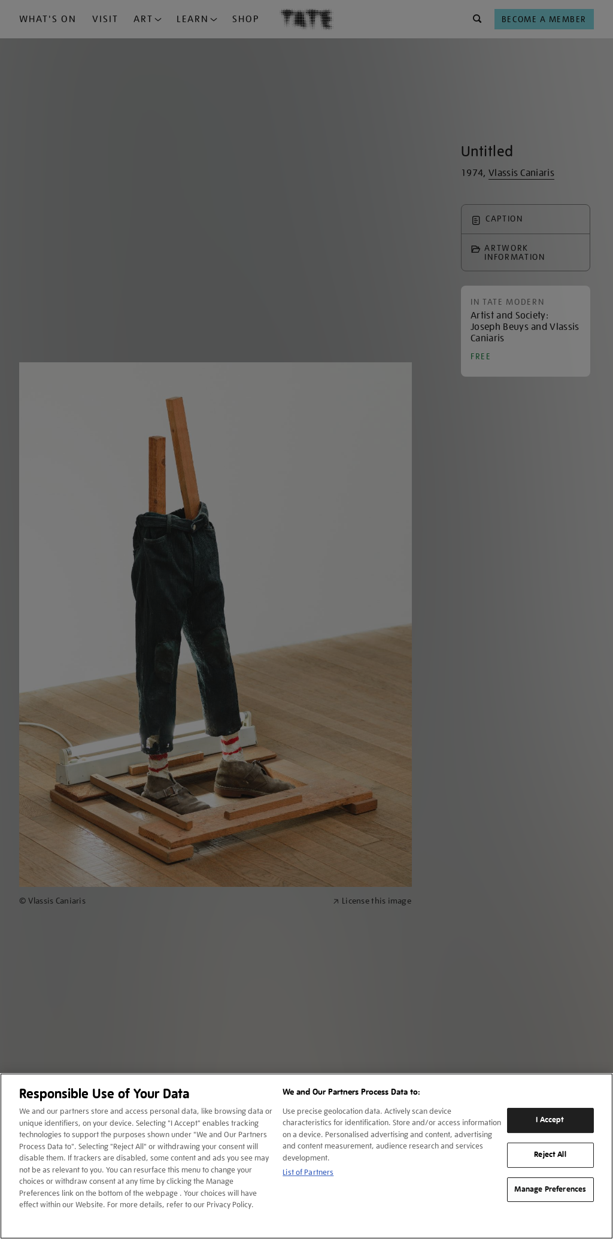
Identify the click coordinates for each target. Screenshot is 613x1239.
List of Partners (308, 1172)
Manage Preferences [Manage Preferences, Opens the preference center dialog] (550, 1189)
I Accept (550, 1119)
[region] (306, 1156)
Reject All (550, 1154)
